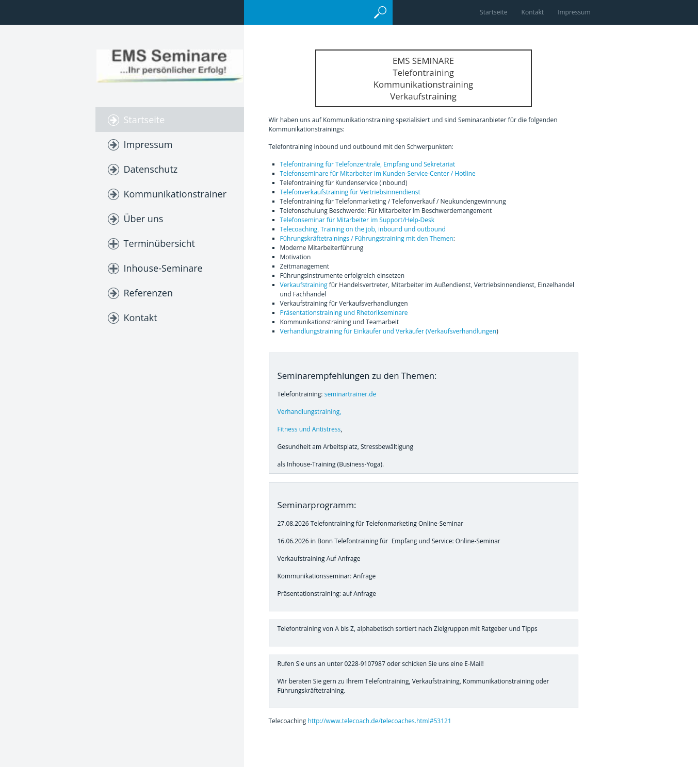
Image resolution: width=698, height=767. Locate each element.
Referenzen (148, 293)
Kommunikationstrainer (175, 194)
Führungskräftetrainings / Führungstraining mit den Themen (366, 238)
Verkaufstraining (304, 284)
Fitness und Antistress (309, 429)
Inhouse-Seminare (163, 268)
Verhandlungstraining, (310, 411)
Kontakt (533, 12)
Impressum (574, 12)
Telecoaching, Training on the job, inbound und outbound (363, 229)
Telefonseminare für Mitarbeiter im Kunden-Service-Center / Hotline (378, 173)
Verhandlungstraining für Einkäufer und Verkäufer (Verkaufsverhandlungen (388, 331)
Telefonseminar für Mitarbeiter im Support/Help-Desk (357, 219)
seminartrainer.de (350, 394)
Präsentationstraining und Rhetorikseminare (344, 312)
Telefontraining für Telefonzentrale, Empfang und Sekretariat (368, 164)
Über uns (144, 218)
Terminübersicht (159, 243)
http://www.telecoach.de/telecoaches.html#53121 (379, 720)
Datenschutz (151, 169)
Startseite (493, 12)
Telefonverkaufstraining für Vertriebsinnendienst (350, 192)
